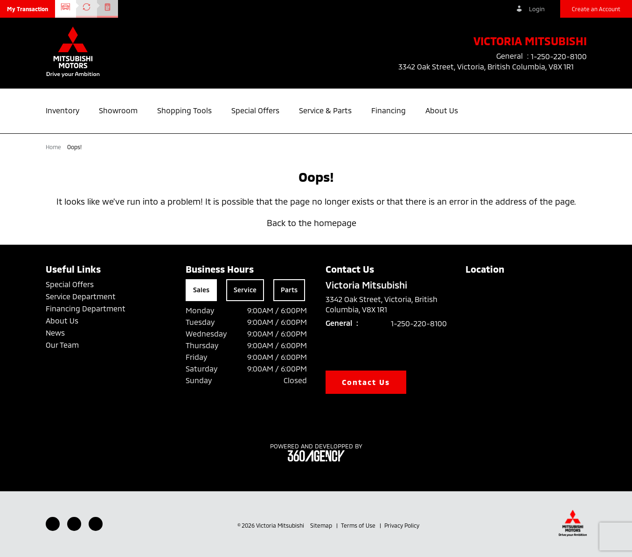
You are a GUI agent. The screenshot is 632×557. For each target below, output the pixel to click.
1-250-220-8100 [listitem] (559, 56)
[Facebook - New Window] (53, 524)
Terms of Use (359, 525)
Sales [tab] (201, 290)
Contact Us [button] (366, 382)
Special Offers (70, 284)
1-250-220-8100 (419, 323)
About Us (62, 320)
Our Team (62, 344)
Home (54, 147)
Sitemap (321, 525)
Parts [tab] (289, 290)
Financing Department (85, 308)
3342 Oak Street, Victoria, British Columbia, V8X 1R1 (492, 66)
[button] (27, 9)
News (55, 332)
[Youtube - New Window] (74, 524)
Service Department (81, 296)
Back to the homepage (316, 223)
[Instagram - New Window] (96, 524)
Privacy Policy (401, 525)
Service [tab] (245, 290)
